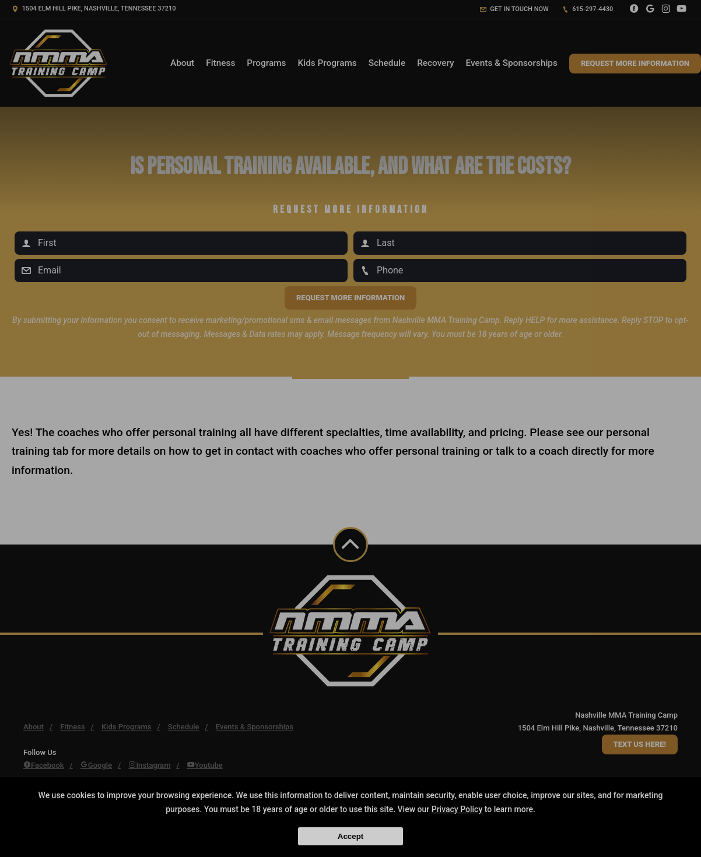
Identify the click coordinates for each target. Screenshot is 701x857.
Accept (350, 836)
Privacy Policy (457, 809)
